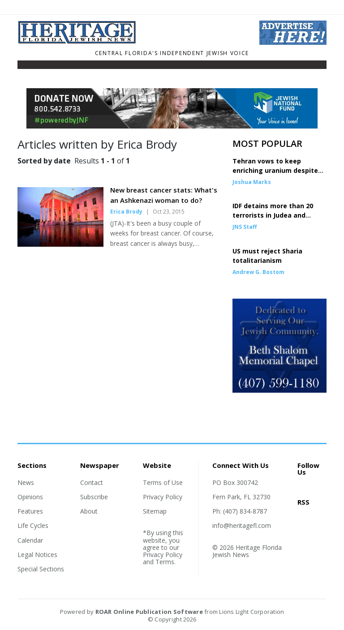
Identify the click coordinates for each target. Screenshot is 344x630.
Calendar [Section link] (30, 540)
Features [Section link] (30, 511)
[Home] (131, 41)
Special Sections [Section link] (40, 569)
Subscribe (94, 497)
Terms (164, 561)
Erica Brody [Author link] (126, 211)
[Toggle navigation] (23, 66)
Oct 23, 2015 (169, 211)
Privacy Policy (162, 497)
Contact (91, 482)
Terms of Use (163, 482)
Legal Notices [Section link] (37, 554)
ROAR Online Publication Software (149, 612)
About (89, 511)
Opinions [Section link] (30, 497)
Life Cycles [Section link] (32, 525)
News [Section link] (25, 482)
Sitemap (155, 511)
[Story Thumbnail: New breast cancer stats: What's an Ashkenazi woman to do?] (60, 244)
